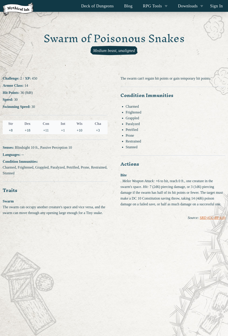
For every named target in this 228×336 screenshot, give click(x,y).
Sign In (216, 6)
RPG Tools (155, 6)
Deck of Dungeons (97, 6)
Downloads (190, 6)
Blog (128, 6)
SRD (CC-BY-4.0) (212, 218)
